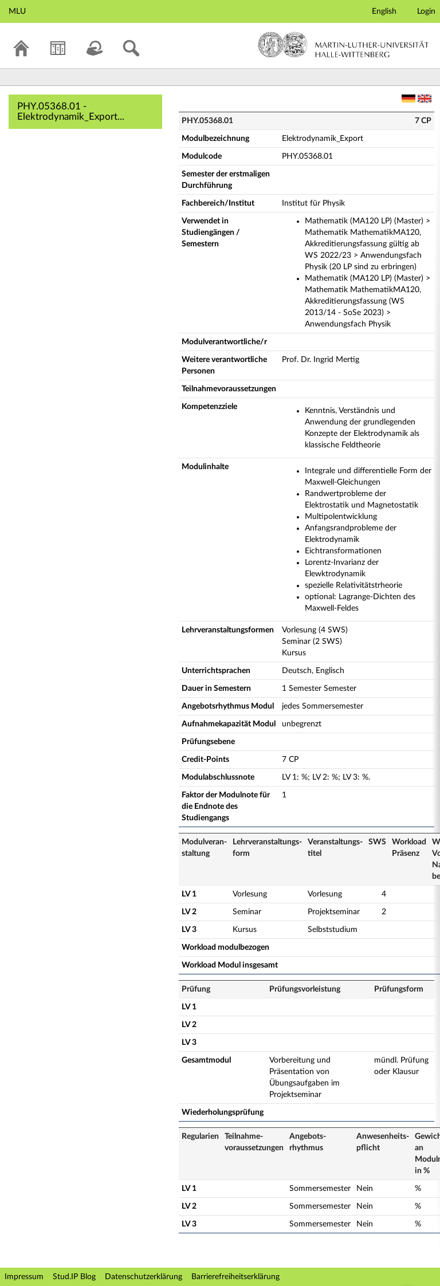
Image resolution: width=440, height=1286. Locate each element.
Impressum (24, 1277)
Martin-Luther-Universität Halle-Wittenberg (343, 44)
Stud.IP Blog (74, 1277)
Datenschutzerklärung (143, 1277)
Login (426, 11)
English (384, 11)
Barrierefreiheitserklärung (235, 1277)
